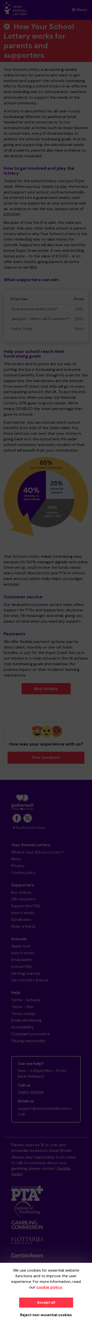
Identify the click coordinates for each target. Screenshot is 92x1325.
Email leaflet (22, 959)
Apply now (20, 946)
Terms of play (23, 1013)
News (16, 858)
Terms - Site (22, 1006)
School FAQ (21, 966)
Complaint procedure (30, 1033)
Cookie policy (23, 872)
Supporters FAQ (25, 905)
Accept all (46, 1302)
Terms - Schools (25, 999)
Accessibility (22, 1027)
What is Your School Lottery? (37, 852)
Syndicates (21, 919)
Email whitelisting (26, 1020)
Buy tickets (46, 689)
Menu (79, 9)
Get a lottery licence (29, 980)
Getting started (25, 973)
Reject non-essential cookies (46, 1315)
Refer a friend (23, 926)
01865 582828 (30, 1092)
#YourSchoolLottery (29, 828)
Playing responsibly (28, 1040)
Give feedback (46, 757)
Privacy (17, 865)
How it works (22, 912)
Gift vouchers (23, 899)
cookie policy (49, 1287)
